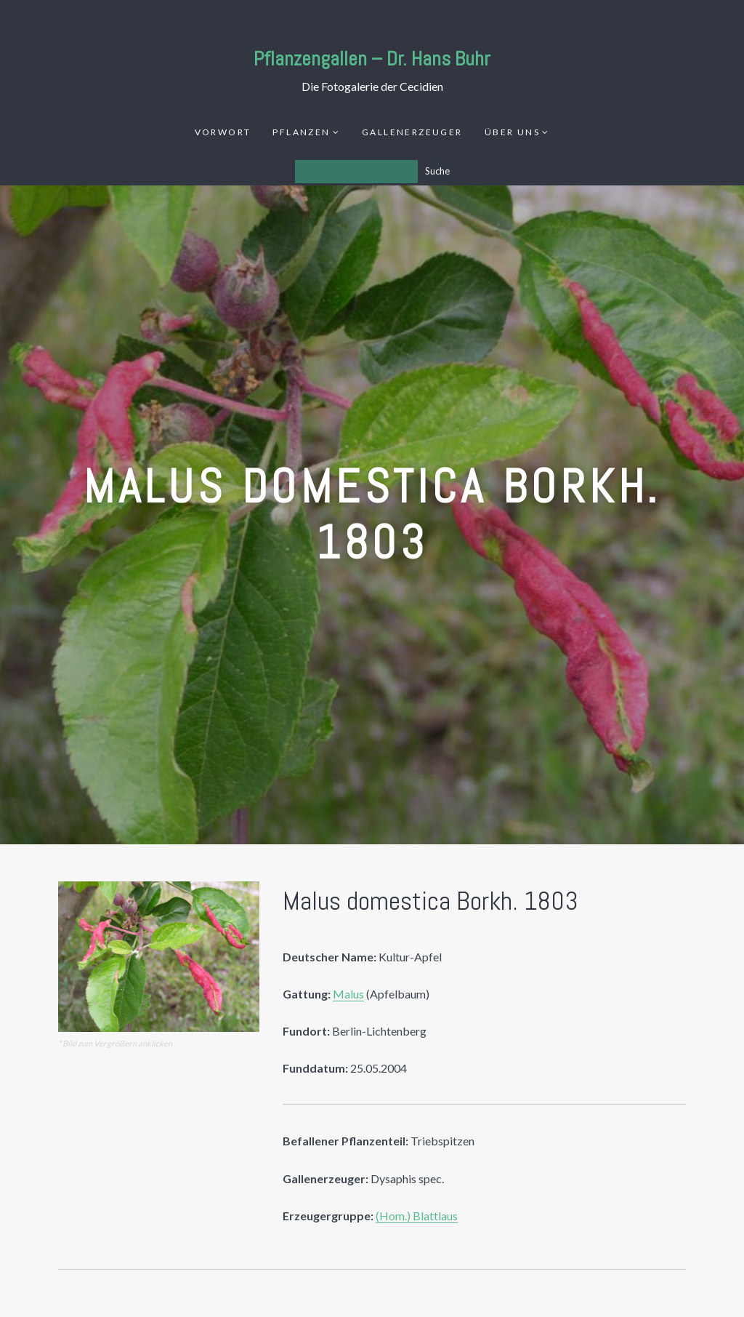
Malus (348, 994)
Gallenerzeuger (412, 132)
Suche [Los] (437, 171)
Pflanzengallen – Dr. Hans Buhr (372, 58)
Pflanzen (301, 132)
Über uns (512, 132)
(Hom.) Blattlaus (417, 1215)
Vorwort (223, 132)
